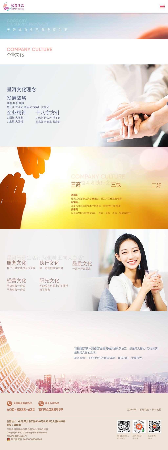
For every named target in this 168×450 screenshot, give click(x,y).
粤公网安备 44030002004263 (24, 439)
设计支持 (156, 409)
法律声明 (131, 409)
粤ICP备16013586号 (17, 436)
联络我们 (144, 409)
